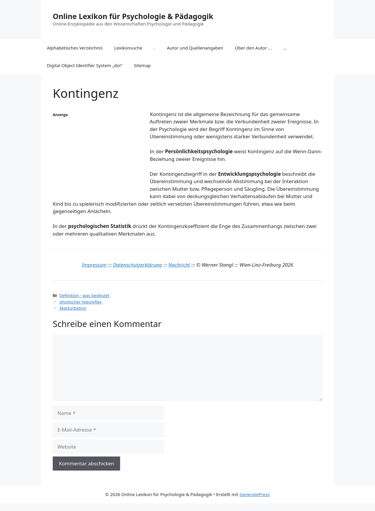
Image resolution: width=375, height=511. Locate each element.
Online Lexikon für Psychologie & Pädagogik (133, 16)
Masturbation (72, 308)
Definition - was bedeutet (84, 295)
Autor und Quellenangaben (195, 48)
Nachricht (179, 264)
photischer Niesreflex (80, 302)
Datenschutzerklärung (137, 264)
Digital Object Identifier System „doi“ (84, 65)
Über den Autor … (253, 48)
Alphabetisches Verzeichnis (75, 48)
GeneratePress (255, 494)
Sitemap (142, 65)
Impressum (94, 264)
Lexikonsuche (128, 48)
